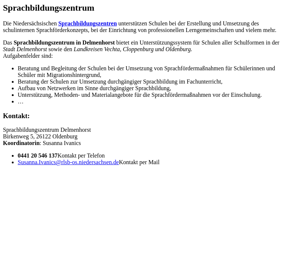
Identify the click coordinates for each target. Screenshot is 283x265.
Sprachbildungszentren (87, 23)
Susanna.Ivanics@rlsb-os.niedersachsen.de (68, 162)
